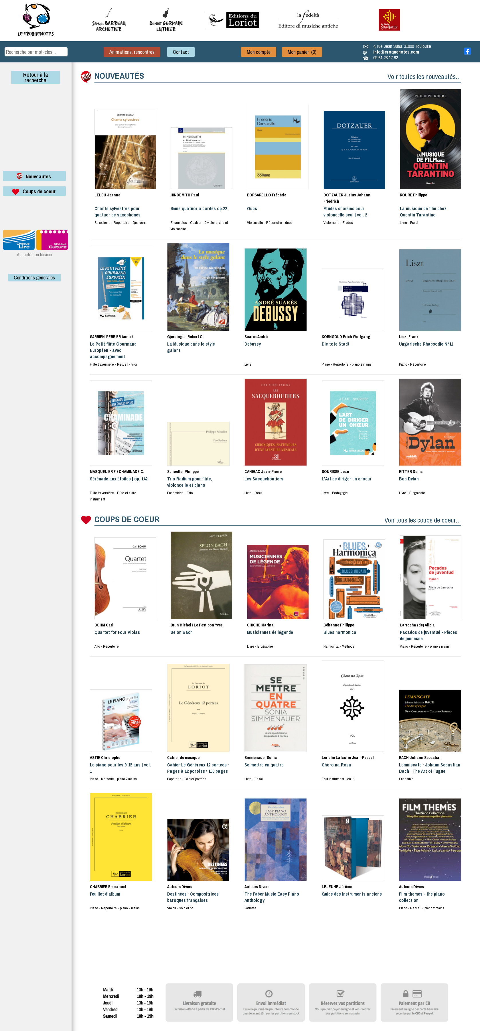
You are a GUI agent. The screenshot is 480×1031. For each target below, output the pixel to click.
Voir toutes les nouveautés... (424, 76)
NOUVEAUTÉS (119, 75)
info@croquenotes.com (396, 52)
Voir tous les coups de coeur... (422, 520)
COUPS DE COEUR (126, 519)
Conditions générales (34, 277)
